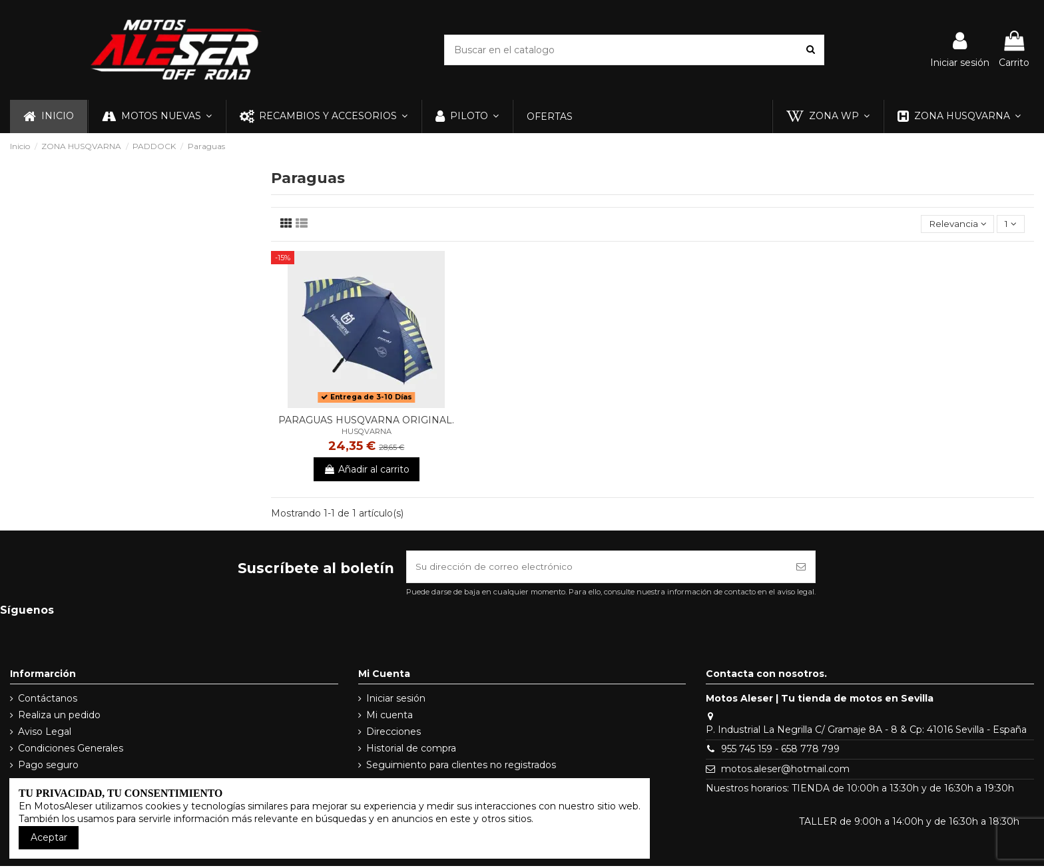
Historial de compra (411, 750)
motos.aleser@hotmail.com (785, 771)
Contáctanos (47, 700)
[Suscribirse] (801, 568)
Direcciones (393, 734)
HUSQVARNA (367, 432)
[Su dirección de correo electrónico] (597, 568)
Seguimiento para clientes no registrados (461, 767)
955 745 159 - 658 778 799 (780, 751)
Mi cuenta (389, 717)
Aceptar (49, 837)
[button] (156, 116)
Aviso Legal (44, 734)
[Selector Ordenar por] (955, 224)
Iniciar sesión (395, 700)
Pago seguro (48, 767)
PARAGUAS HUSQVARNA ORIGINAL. (366, 421)
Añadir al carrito (366, 470)
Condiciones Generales (70, 750)
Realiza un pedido (59, 717)
